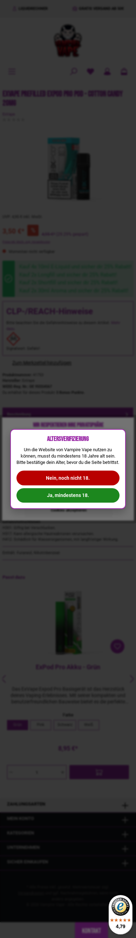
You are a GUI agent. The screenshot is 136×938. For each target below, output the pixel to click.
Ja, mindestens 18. (68, 495)
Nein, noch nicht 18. (68, 478)
